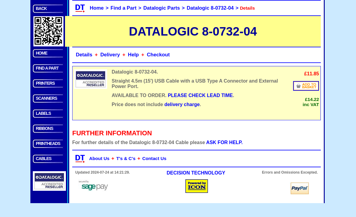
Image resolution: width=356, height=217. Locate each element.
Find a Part (123, 8)
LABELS (43, 113)
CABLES (43, 158)
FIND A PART (47, 68)
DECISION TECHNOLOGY (196, 172)
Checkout (158, 55)
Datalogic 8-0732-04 (210, 8)
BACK (41, 8)
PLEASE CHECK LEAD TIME (200, 95)
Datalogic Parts (161, 8)
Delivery (110, 55)
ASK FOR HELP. (224, 142)
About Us (99, 158)
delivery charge (182, 104)
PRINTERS (45, 83)
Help (133, 55)
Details (84, 55)
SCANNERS (46, 98)
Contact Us (154, 158)
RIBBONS (44, 128)
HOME (41, 53)
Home (97, 8)
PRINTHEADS (48, 143)
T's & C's (125, 158)
